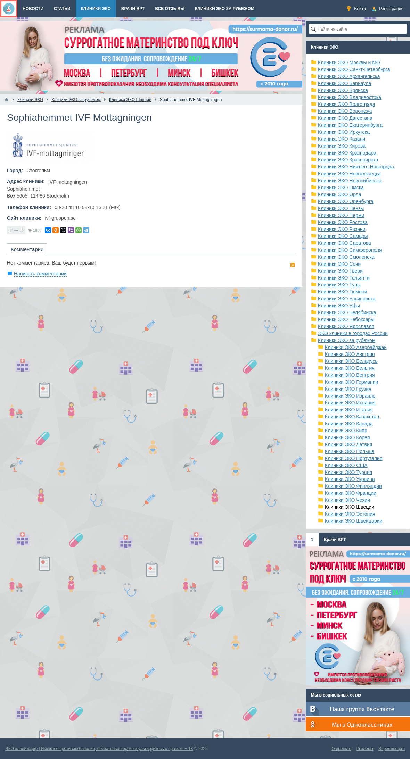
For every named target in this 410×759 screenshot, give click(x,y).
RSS (292, 265)
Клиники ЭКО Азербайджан (356, 347)
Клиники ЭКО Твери (340, 271)
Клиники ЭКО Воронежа (345, 111)
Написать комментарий (40, 273)
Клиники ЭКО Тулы (339, 284)
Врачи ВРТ (335, 539)
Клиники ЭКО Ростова (343, 222)
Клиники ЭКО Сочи (339, 264)
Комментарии (27, 249)
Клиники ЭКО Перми (341, 215)
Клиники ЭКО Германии (351, 382)
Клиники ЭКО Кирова (342, 146)
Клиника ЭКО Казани (341, 139)
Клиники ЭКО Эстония (350, 514)
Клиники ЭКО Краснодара (347, 153)
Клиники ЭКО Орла (339, 194)
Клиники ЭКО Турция (348, 472)
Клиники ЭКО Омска (341, 187)
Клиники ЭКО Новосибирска (350, 180)
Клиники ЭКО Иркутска (344, 132)
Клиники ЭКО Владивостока (349, 97)
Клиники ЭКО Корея (347, 437)
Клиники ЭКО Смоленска (346, 257)
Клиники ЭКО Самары (343, 236)
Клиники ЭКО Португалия (353, 458)
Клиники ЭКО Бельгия (350, 368)
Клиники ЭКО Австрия (350, 354)
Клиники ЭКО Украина (350, 479)
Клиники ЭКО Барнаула (344, 83)
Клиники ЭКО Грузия (348, 389)
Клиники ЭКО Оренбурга (346, 201)
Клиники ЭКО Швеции (349, 507)
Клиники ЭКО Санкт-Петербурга (354, 69)
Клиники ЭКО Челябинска (347, 312)
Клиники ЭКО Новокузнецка (349, 173)
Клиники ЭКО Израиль (350, 396)
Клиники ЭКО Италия (349, 409)
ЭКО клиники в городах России (353, 333)
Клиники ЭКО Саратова (344, 243)
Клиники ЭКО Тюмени (342, 291)
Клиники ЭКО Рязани (342, 229)
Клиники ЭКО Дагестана (345, 118)
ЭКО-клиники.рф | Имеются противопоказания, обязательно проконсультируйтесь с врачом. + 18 (99, 748)
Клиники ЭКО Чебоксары (346, 319)
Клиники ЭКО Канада (349, 423)
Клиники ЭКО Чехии (347, 500)
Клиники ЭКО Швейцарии (353, 521)
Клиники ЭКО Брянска (343, 90)
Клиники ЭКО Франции (350, 493)
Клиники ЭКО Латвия (348, 444)
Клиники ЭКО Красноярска (348, 159)
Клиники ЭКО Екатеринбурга (350, 125)
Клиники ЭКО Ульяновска (346, 298)
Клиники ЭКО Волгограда (346, 104)
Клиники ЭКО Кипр (346, 430)
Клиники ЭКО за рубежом (347, 340)
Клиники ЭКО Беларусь (351, 361)
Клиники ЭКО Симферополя (350, 250)
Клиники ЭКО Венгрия (350, 375)
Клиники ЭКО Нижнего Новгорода (356, 166)
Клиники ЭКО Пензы (341, 208)
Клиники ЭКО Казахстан (352, 416)
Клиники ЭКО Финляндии (353, 486)
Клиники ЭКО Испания (350, 403)
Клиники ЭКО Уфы (339, 305)
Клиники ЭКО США (346, 465)
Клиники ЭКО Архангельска (349, 76)
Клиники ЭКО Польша (349, 451)
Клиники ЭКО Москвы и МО (349, 62)
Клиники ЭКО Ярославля (346, 326)
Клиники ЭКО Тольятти (344, 278)
